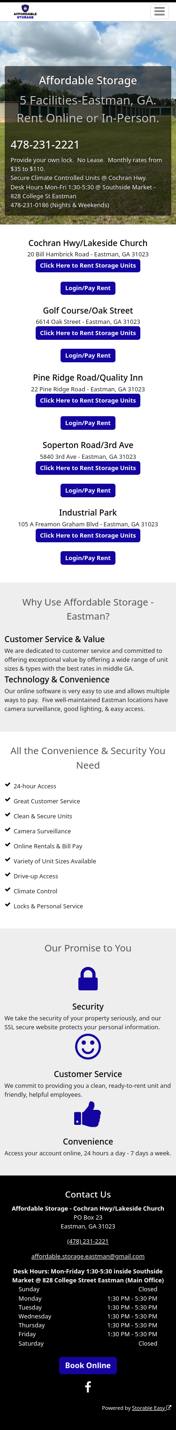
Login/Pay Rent (88, 288)
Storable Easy (151, 1407)
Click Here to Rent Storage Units (88, 265)
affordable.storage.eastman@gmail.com (88, 1256)
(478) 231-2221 (87, 1241)
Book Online (88, 1365)
